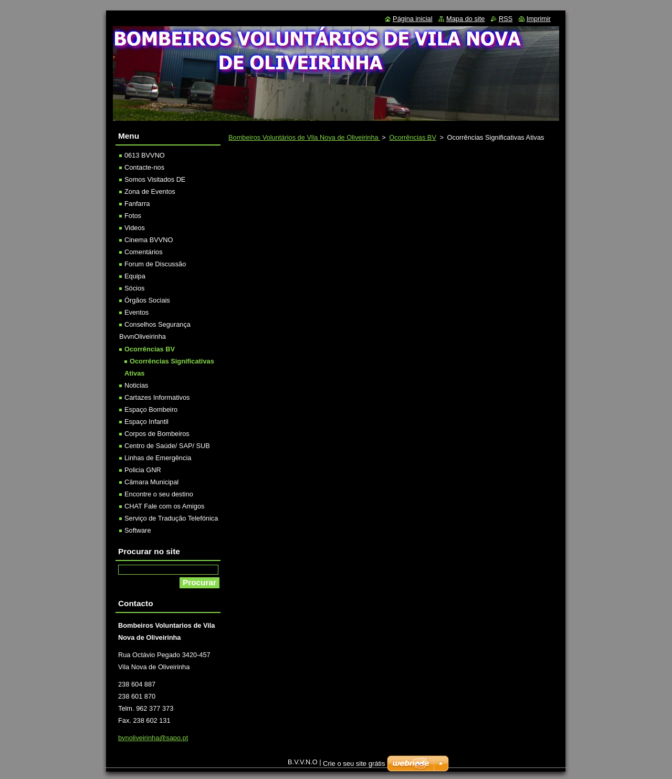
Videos (134, 228)
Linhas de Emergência (157, 458)
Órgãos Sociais (147, 300)
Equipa (134, 276)
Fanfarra (137, 203)
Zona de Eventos (149, 191)
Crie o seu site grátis (354, 763)
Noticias (136, 385)
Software (137, 530)
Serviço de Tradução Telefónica (171, 518)
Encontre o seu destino (158, 494)
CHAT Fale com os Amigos (164, 506)
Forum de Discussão (155, 264)
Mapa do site (465, 19)
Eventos (136, 312)
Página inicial (412, 19)
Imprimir (539, 19)
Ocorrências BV (412, 137)
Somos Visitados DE (154, 179)
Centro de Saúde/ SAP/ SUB (167, 446)
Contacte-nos (144, 167)
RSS (505, 19)
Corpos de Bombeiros (157, 434)
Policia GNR (142, 470)
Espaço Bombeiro (150, 409)
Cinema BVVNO (148, 240)
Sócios (134, 288)
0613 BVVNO (144, 155)
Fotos (132, 216)
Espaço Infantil (146, 421)
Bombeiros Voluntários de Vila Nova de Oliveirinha (304, 137)
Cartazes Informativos (157, 397)
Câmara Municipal (151, 482)
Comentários (143, 252)
